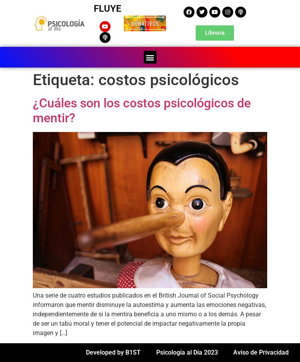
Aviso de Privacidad (261, 352)
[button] (150, 57)
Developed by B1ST (113, 352)
